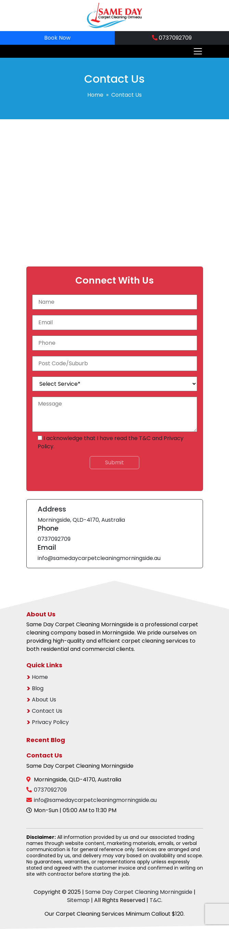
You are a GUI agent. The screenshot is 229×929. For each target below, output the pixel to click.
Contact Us (47, 711)
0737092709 (172, 38)
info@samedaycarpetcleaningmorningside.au (99, 558)
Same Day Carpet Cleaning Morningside (138, 892)
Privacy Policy (50, 722)
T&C (145, 438)
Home (95, 95)
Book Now (57, 38)
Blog (37, 688)
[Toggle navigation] (196, 51)
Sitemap (78, 900)
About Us (44, 699)
